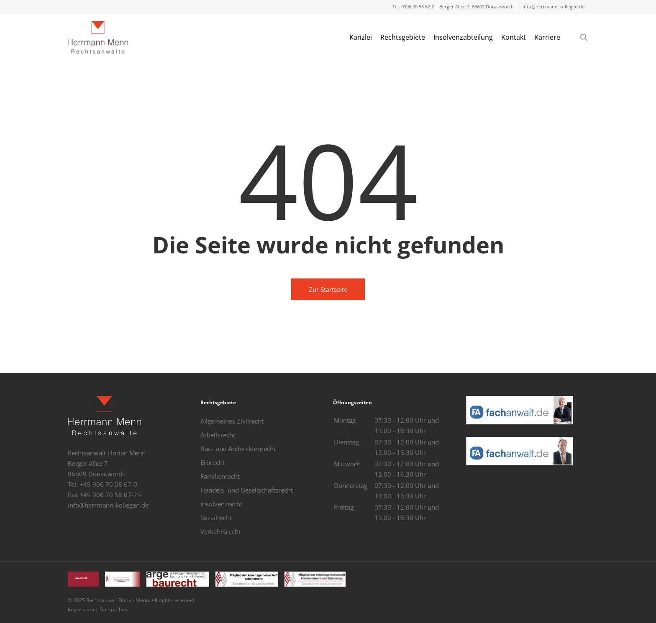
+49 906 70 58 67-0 (108, 484)
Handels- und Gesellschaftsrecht (246, 490)
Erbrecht (212, 462)
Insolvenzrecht (221, 504)
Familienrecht (220, 476)
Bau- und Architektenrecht (238, 448)
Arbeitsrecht (217, 435)
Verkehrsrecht (220, 531)
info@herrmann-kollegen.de (108, 505)
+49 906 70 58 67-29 (110, 494)
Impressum (81, 609)
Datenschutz (114, 609)
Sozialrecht (216, 517)
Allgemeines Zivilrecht (232, 421)
